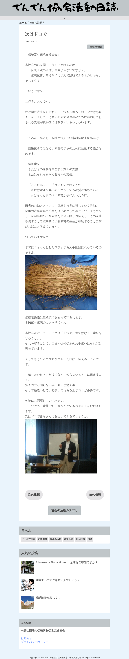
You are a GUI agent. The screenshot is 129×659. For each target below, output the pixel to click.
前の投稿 (95, 494)
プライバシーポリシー (34, 641)
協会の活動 (95, 46)
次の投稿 (34, 494)
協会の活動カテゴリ (64, 510)
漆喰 (90, 539)
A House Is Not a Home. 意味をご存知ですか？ (67, 562)
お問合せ (26, 638)
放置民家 (68, 539)
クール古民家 (28, 539)
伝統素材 (42, 539)
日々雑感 (80, 539)
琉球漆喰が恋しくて (48, 597)
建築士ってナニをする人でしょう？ (58, 580)
